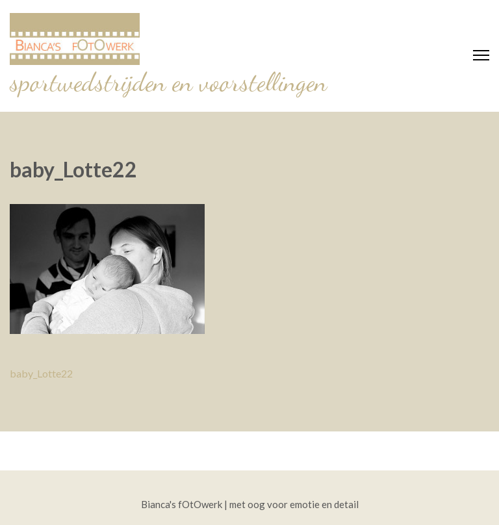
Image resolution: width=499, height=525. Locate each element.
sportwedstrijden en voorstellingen (168, 81)
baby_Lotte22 (41, 373)
